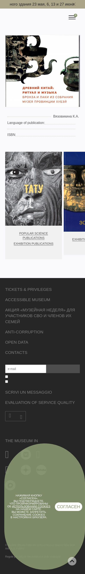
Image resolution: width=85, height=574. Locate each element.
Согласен (68, 506)
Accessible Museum (27, 299)
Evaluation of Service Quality (40, 402)
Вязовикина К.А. (66, 116)
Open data (16, 342)
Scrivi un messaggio (28, 392)
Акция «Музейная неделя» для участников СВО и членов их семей (40, 316)
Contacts (16, 352)
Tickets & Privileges (28, 289)
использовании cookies (31, 506)
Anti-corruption (24, 332)
